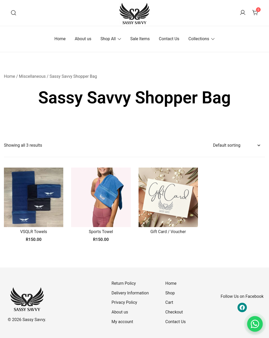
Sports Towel (101, 231)
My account (122, 321)
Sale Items (140, 38)
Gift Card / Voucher (168, 231)
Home (60, 38)
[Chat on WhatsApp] (255, 324)
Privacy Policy (124, 302)
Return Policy (123, 283)
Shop (170, 292)
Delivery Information (130, 292)
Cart (169, 302)
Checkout (174, 312)
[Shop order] (236, 145)
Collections (199, 38)
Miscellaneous (32, 76)
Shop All (108, 38)
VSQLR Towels (33, 231)
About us (83, 38)
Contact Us (169, 38)
